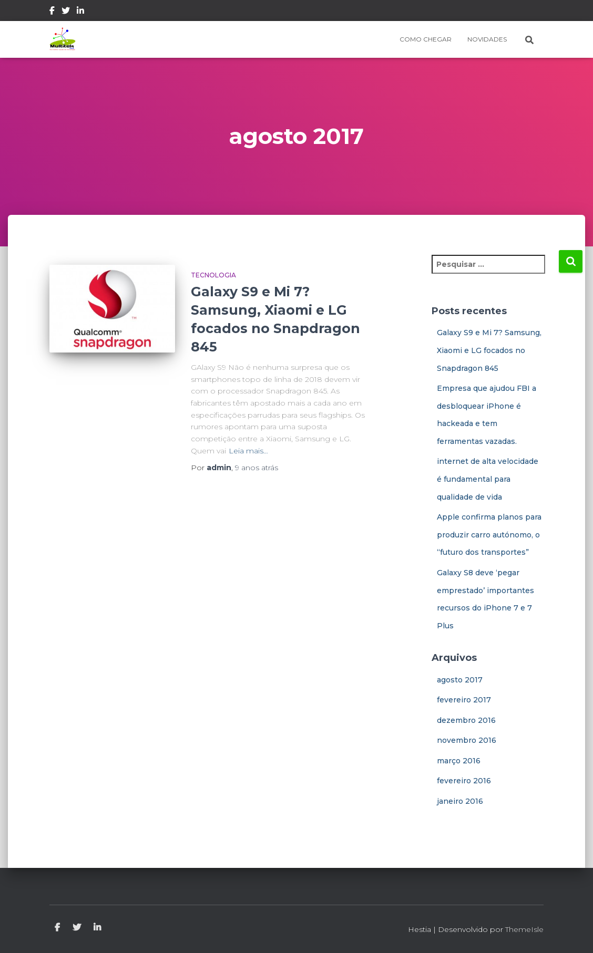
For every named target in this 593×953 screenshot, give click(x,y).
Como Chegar (426, 39)
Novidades (487, 39)
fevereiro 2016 (464, 780)
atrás (256, 467)
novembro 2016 (466, 740)
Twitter (66, 12)
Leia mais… (248, 450)
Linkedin (80, 12)
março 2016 (458, 760)
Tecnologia (213, 275)
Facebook (52, 12)
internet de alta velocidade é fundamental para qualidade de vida (487, 479)
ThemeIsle (524, 929)
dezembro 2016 (466, 720)
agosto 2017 (460, 680)
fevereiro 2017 (464, 700)
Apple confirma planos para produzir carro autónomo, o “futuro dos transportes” (489, 534)
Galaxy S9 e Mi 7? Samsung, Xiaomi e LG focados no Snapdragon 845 (489, 350)
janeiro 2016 (460, 801)
